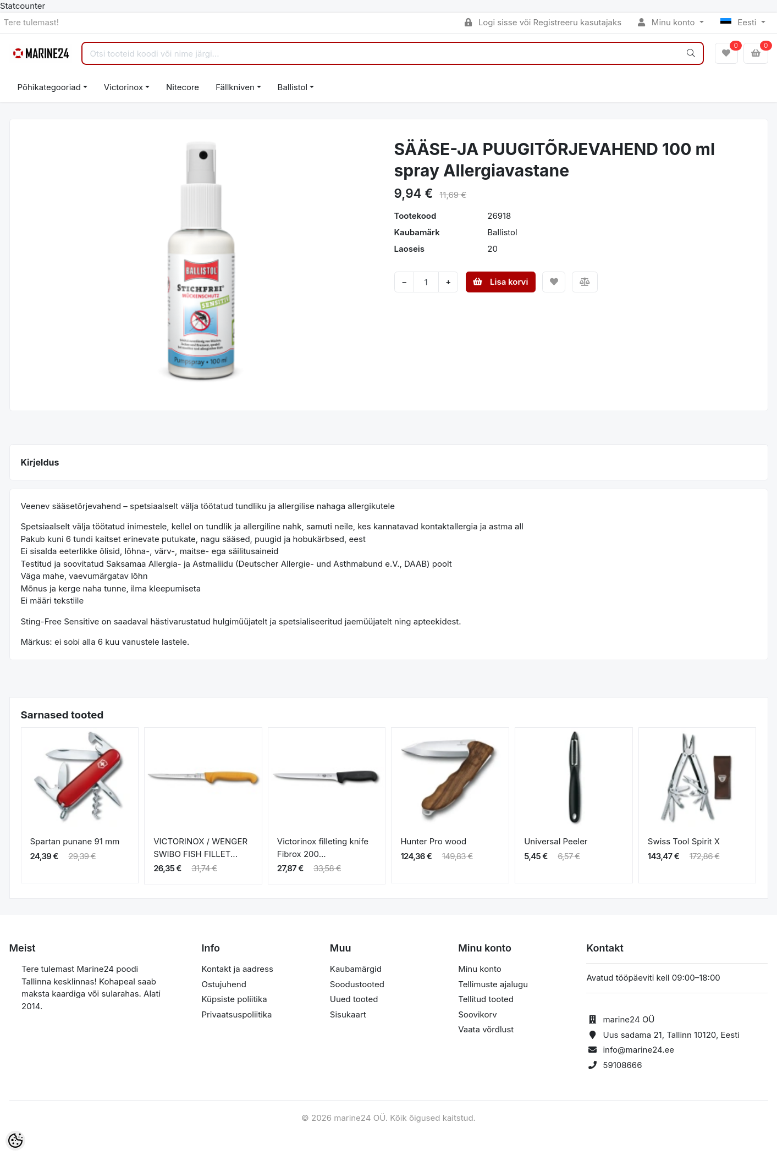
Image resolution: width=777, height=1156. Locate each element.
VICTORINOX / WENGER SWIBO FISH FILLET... (200, 847)
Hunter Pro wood (433, 841)
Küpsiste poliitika (234, 999)
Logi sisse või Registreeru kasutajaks (543, 22)
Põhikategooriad (49, 87)
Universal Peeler (555, 841)
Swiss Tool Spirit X (684, 841)
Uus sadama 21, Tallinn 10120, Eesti (671, 1035)
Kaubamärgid (356, 969)
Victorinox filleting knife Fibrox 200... (322, 847)
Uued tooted (354, 999)
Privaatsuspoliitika (237, 1014)
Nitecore (182, 87)
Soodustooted (357, 984)
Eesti (739, 22)
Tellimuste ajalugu (493, 984)
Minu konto (667, 22)
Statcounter (22, 6)
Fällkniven (235, 87)
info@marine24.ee (638, 1049)
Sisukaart (348, 1014)
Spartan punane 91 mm (75, 841)
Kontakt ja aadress (237, 969)
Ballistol (292, 87)
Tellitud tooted (486, 999)
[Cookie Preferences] (15, 1141)
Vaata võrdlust (486, 1029)
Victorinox (123, 87)
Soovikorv (477, 1014)
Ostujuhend (224, 984)
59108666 (622, 1065)
